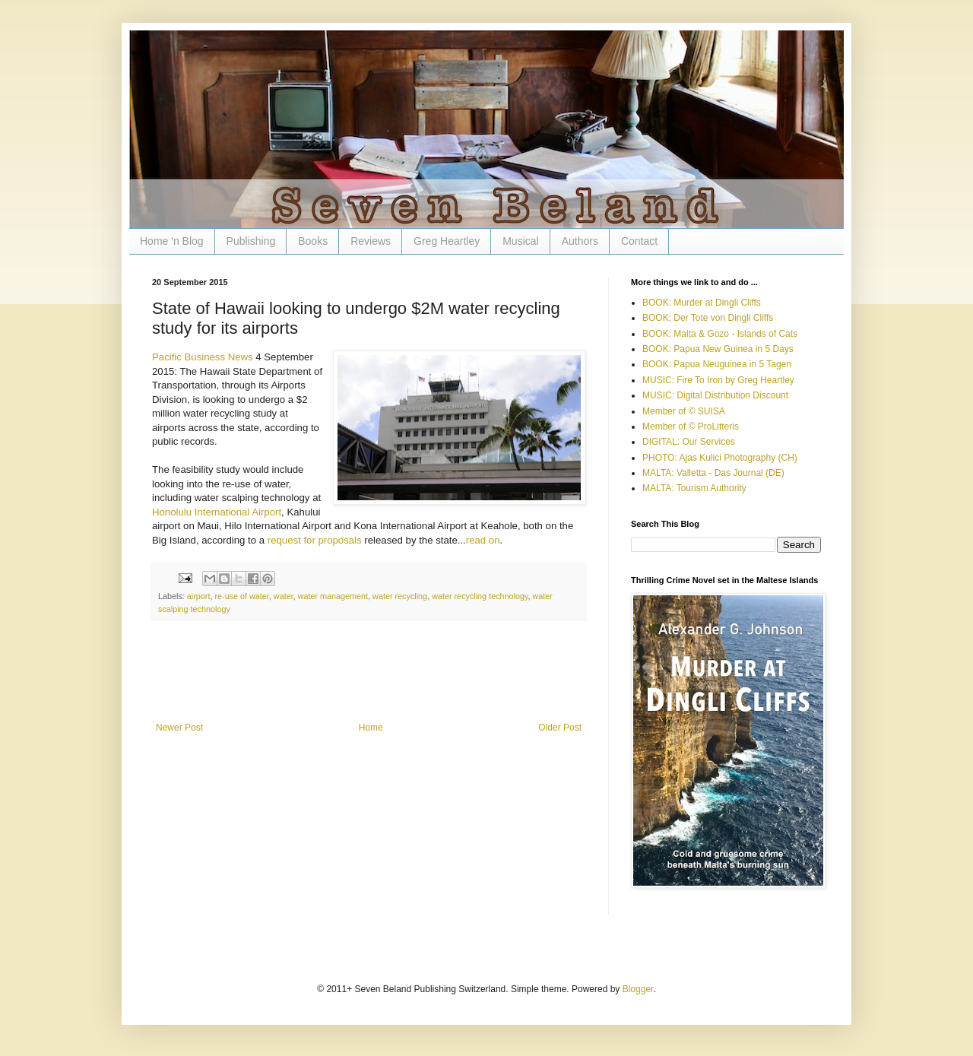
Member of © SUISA (683, 411)
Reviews (370, 241)
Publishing (251, 241)
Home (371, 727)
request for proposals (315, 540)
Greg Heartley (447, 241)
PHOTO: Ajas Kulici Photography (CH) (719, 457)
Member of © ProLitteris (690, 426)
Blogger (638, 989)
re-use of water (241, 596)
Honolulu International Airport (216, 512)
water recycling (399, 596)
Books (313, 241)
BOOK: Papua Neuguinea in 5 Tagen (716, 364)
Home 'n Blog (172, 241)
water (283, 596)
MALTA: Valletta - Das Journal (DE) (713, 473)
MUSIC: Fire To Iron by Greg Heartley (718, 380)
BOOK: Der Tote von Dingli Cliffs (707, 317)
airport (199, 596)
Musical (520, 241)
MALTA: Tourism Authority (694, 488)
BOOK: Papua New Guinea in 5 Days (718, 349)
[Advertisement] (369, 680)
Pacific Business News (202, 357)
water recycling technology (480, 596)
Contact (639, 241)
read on (483, 540)
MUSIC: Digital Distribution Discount (715, 395)
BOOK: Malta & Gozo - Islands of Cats (719, 333)
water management (333, 596)
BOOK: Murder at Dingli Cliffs (701, 302)
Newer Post (179, 727)
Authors (580, 241)
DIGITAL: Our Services (688, 441)
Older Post (560, 727)
